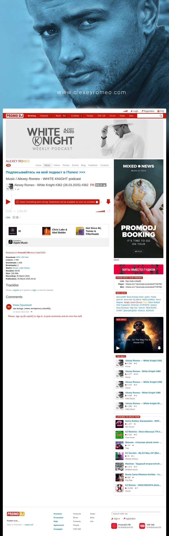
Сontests (77, 115)
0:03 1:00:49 (16, 211)
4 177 (129, 374)
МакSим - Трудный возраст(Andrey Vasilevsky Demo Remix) (143, 464)
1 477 (129, 424)
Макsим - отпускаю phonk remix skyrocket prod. (143, 442)
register (16, 290)
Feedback (93, 165)
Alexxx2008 (121, 297)
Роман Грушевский (22, 305)
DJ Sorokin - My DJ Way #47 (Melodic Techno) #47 (143, 453)
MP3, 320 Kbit (22, 257)
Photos (66, 165)
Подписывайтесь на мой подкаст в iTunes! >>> (45, 172)
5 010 (129, 385)
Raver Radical (154, 302)
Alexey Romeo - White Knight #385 (143, 393)
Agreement (59, 525)
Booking (32, 116)
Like (8, 217)
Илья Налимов (122, 308)
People (90, 116)
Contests (77, 521)
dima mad (128, 299)
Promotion (58, 517)
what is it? (29, 525)
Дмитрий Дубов (130, 311)
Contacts (104, 165)
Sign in (117, 519)
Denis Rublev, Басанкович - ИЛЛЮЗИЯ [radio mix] (143, 421)
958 (128, 477)
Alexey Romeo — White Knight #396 (143, 382)
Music (61, 115)
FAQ (162, 111)
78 (128, 456)
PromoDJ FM (24, 252)
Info (91, 521)
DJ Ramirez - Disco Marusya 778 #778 (143, 432)
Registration (149, 111)
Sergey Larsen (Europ (135, 302)
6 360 (129, 363)
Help (56, 521)
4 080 (129, 396)
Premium (58, 514)
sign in (40, 316)
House (15, 268)
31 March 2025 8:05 (21, 312)
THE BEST (120, 356)
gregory (154, 305)
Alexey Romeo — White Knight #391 (143, 361)
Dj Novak (135, 305)
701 (128, 445)
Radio (122, 116)
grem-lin (119, 299)
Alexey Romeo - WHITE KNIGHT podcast (49, 179)
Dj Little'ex (137, 299)
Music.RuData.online (135, 297)
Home (38, 165)
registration (130, 519)
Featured (46, 115)
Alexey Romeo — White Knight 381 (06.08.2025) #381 (143, 403)
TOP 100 (101, 116)
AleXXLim (150, 311)
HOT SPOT (121, 320)
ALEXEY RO (18, 161)
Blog (83, 165)
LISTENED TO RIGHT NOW (127, 417)
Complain (58, 529)
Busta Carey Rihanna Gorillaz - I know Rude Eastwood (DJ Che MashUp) (143, 474)
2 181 (129, 435)
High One (134, 308)
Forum (112, 116)
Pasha (153, 297)
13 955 (130, 488)
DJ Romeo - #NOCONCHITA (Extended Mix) (143, 485)
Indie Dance (24, 268)
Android (123, 527)
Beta (131, 116)
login (34, 290)
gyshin (147, 297)
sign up (19, 316)
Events (75, 165)
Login (135, 111)
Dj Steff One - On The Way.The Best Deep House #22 (138, 341)
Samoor (141, 308)
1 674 (129, 467)
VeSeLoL (141, 311)
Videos (56, 165)
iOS (131, 527)
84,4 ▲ (101, 185)
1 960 (129, 406)
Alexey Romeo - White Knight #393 (143, 371)
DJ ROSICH (145, 305)
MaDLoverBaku (148, 299)
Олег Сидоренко (123, 305)
